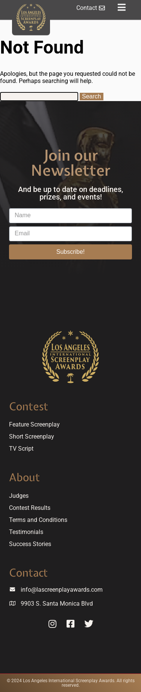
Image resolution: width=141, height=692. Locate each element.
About (24, 477)
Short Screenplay (31, 436)
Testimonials (26, 531)
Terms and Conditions (38, 519)
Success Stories (30, 544)
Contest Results (29, 507)
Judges (19, 495)
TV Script (21, 448)
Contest (28, 406)
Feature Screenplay (34, 424)
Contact (28, 572)
